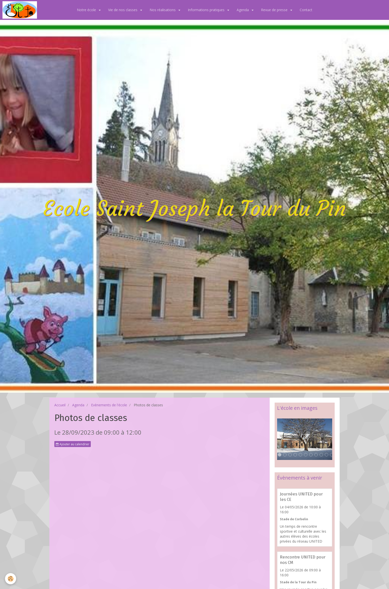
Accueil (59, 405)
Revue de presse (275, 9)
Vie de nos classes (123, 9)
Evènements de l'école (109, 405)
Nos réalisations (163, 9)
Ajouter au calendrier (72, 444)
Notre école (87, 9)
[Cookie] (10, 578)
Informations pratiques (207, 9)
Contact (306, 9)
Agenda (243, 9)
